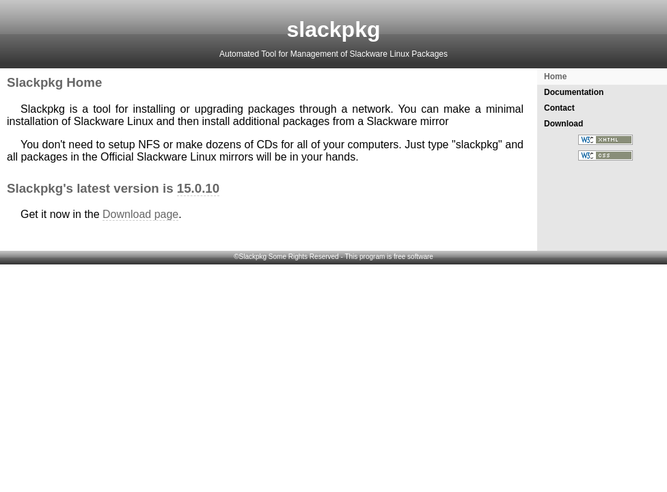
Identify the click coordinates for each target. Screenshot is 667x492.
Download (563, 123)
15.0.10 (198, 188)
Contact (559, 108)
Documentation (573, 92)
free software (413, 256)
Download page (140, 214)
